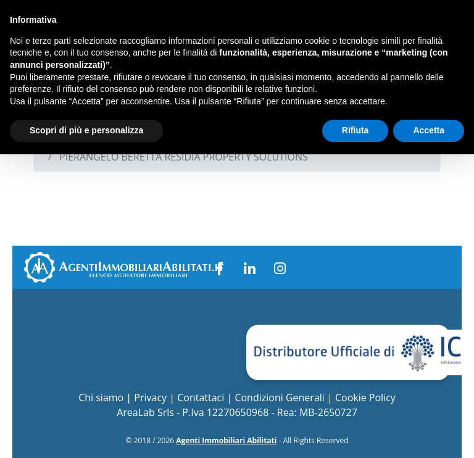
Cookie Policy (365, 397)
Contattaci (200, 397)
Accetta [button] (428, 130)
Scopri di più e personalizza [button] (86, 130)
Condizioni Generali (279, 397)
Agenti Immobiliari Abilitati (226, 440)
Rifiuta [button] (355, 130)
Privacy (150, 397)
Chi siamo (100, 397)
